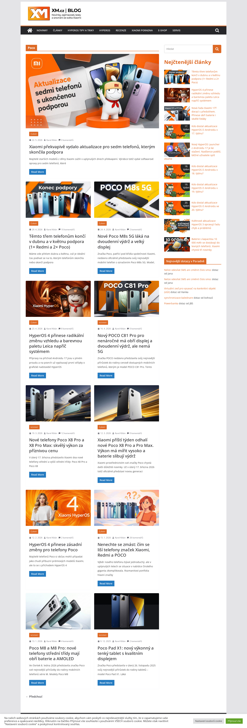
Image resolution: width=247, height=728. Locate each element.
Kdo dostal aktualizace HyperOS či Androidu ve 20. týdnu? (205, 206)
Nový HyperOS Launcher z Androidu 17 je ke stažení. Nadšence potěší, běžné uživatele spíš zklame (192, 151)
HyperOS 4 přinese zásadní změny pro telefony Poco (55, 546)
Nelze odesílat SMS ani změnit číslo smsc (187, 270)
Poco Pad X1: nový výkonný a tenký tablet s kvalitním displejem (126, 653)
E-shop (162, 30)
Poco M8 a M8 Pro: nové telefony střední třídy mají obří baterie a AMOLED (54, 653)
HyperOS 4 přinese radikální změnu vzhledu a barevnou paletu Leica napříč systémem (56, 343)
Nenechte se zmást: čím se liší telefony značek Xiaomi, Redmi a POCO (124, 549)
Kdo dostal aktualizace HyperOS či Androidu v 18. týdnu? (205, 170)
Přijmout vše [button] (234, 721)
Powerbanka (171, 303)
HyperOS (104, 30)
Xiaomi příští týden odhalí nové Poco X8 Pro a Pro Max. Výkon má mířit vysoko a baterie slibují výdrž (126, 448)
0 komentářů (65, 140)
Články (57, 30)
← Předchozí (34, 696)
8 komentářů (65, 328)
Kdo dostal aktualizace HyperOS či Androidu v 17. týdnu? (205, 130)
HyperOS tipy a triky (81, 30)
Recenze (121, 30)
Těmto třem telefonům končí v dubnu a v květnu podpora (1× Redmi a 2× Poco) (57, 241)
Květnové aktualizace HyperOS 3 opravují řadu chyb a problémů (206, 224)
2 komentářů (134, 229)
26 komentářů (135, 537)
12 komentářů (66, 433)
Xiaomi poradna (142, 30)
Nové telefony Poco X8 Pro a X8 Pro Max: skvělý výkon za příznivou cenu (56, 445)
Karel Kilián (51, 140)
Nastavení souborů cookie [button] (208, 721)
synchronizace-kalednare (178, 297)
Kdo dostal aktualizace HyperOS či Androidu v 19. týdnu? (205, 188)
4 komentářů (65, 641)
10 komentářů (66, 229)
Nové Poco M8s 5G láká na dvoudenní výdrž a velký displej (123, 241)
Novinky (42, 30)
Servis (176, 30)
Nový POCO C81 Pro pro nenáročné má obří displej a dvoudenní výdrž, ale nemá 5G (125, 343)
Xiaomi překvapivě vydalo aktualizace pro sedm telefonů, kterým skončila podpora (92, 149)
